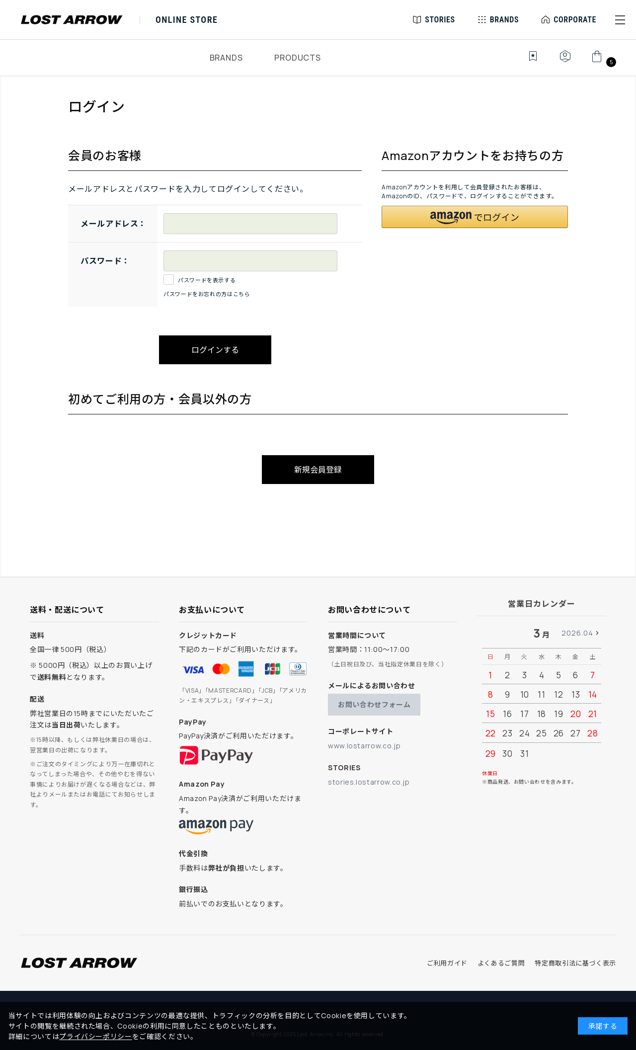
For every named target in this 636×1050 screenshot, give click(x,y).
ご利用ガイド (447, 963)
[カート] (602, 61)
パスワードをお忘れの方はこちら (206, 294)
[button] (620, 20)
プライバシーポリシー (95, 1036)
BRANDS (226, 57)
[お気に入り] (526, 61)
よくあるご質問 (501, 963)
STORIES (440, 19)
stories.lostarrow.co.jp (369, 782)
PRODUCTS (297, 57)
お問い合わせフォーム (374, 704)
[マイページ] (565, 61)
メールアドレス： (113, 223)
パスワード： (105, 260)
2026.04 (577, 633)
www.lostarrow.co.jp (364, 745)
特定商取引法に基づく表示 (575, 963)
